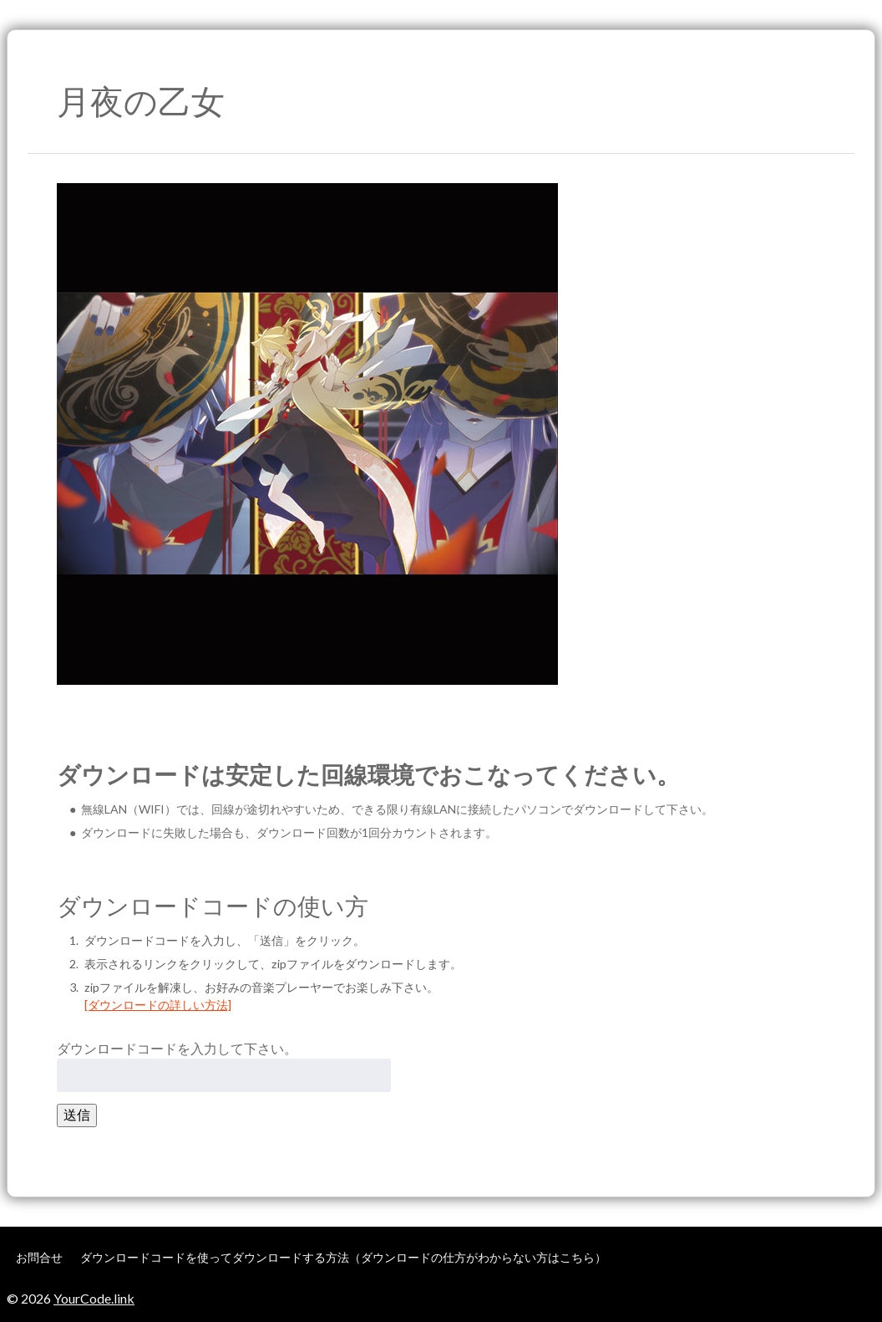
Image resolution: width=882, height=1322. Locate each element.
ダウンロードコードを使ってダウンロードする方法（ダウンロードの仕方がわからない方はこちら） (343, 1257)
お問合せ (39, 1257)
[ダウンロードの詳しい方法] (157, 1005)
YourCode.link (93, 1298)
